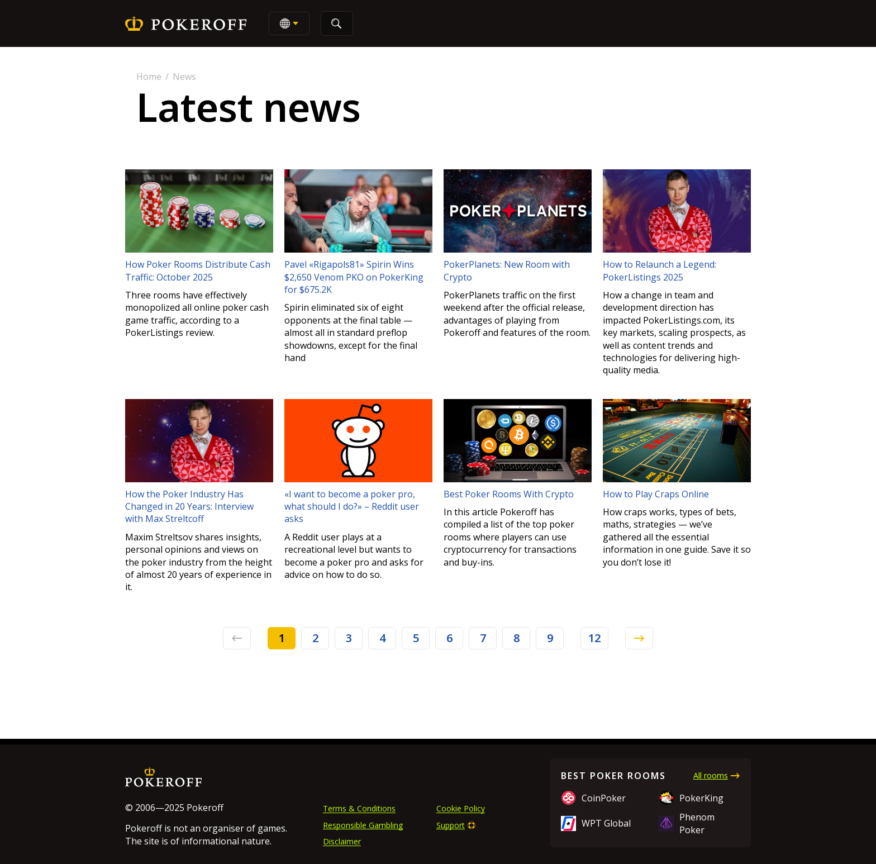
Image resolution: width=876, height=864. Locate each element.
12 (594, 637)
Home (148, 76)
